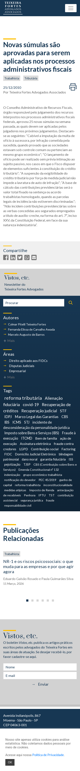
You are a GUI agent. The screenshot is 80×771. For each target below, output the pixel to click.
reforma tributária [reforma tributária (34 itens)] (23, 398)
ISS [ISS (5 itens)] (71, 459)
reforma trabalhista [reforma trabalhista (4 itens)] (28, 485)
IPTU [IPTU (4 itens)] (42, 495)
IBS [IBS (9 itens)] (6, 422)
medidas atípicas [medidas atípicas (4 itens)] (15, 490)
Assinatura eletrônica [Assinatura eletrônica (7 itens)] (35, 444)
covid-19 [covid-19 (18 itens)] (31, 404)
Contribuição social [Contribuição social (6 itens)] (44, 449)
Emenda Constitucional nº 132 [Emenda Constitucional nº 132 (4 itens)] (39, 469)
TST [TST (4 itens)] (52, 495)
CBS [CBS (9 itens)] (64, 416)
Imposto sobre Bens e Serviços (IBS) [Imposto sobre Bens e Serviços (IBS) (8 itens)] (31, 433)
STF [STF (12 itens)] (63, 411)
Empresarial (17, 371)
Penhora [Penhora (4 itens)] (29, 495)
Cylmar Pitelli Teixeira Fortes (27, 324)
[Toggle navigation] (71, 8)
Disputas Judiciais (21, 366)
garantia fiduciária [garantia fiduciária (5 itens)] (53, 459)
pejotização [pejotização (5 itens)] (12, 464)
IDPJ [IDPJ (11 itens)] (8, 416)
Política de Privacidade (48, 755)
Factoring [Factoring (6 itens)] (68, 449)
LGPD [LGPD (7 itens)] (23, 449)
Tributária (30, 78)
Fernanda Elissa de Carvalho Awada (31, 329)
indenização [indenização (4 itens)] (12, 475)
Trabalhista (11, 78)
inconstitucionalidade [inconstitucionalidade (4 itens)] (58, 485)
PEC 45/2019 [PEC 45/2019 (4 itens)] (47, 480)
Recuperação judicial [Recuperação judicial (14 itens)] (39, 410)
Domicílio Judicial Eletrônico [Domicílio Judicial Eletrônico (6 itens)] (35, 454)
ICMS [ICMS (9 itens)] (16, 422)
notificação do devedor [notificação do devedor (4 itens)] (20, 480)
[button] (27, 600)
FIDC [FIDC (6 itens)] (8, 454)
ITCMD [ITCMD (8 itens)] (26, 438)
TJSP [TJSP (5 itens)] (27, 464)
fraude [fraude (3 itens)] (50, 500)
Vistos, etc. (16, 277)
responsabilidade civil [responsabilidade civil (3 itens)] (17, 505)
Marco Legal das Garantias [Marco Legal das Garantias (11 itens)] (36, 416)
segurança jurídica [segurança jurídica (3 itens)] (31, 500)
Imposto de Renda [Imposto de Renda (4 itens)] (41, 490)
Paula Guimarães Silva (57, 579)
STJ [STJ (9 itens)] (26, 422)
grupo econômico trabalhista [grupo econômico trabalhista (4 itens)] (42, 475)
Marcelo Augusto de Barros (26, 334)
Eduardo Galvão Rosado (20, 579)
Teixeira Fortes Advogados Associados (37, 92)
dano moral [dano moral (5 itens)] (29, 459)
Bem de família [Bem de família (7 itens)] (46, 438)
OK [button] (10, 762)
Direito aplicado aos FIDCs (28, 361)
